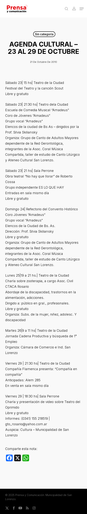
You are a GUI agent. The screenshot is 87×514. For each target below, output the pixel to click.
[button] (82, 9)
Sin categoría (44, 34)
